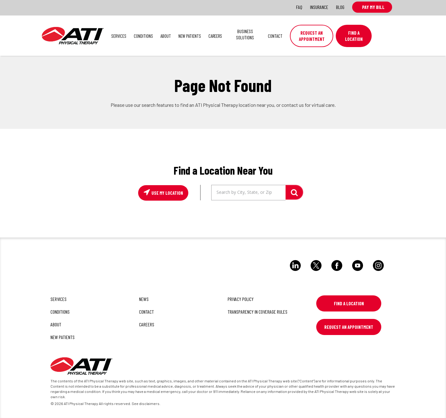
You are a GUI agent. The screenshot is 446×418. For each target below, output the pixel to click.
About (165, 36)
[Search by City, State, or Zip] (248, 192)
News (144, 299)
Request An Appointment (348, 327)
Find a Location (349, 303)
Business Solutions (245, 34)
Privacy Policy (241, 299)
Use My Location (167, 193)
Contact (275, 36)
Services (118, 36)
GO (294, 192)
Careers (215, 36)
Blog (340, 7)
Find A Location (354, 36)
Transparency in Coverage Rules (257, 312)
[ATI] (81, 367)
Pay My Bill (372, 7)
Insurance (319, 7)
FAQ (299, 7)
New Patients (189, 36)
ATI (73, 35)
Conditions (143, 36)
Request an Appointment (312, 36)
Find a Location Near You (223, 170)
